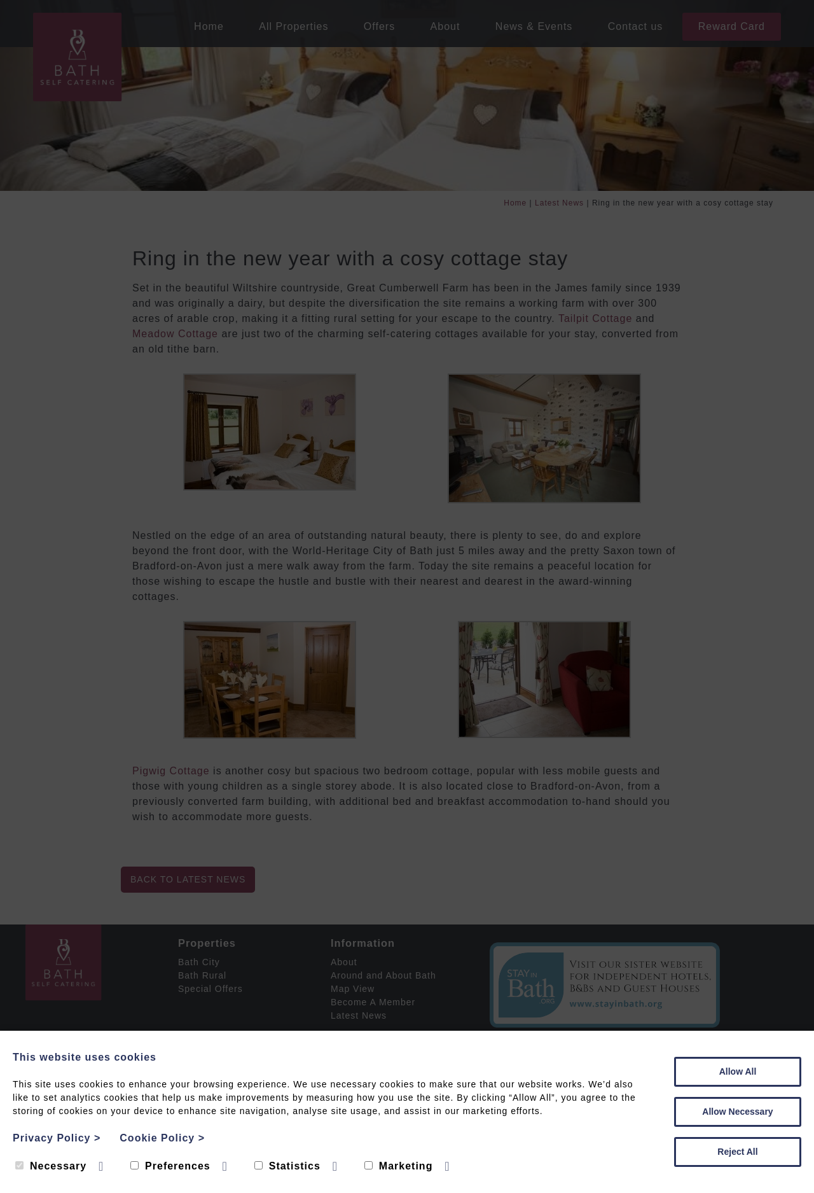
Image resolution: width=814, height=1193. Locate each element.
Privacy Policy (56, 1138)
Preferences (170, 1166)
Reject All (737, 1152)
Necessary (50, 1166)
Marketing (398, 1166)
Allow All (738, 1071)
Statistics (287, 1166)
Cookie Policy (162, 1138)
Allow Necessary (737, 1111)
